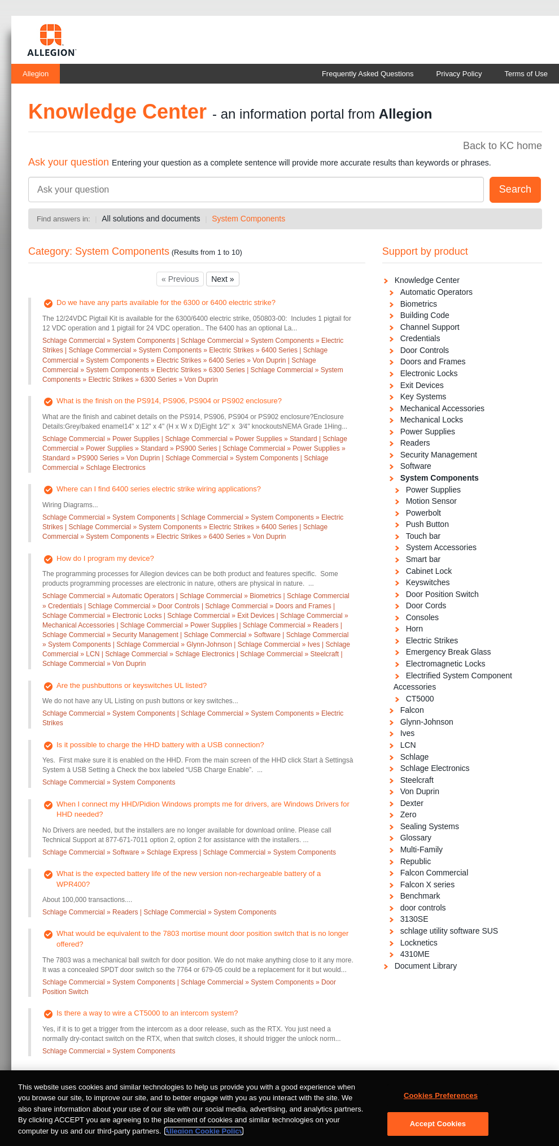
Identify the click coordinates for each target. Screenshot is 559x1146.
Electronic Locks (429, 373)
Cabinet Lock (429, 571)
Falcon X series (427, 884)
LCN (408, 745)
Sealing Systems (429, 826)
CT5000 (420, 698)
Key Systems (423, 396)
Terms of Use (526, 73)
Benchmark (420, 895)
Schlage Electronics (435, 768)
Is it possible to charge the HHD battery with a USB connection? (160, 744)
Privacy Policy (459, 73)
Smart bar (423, 559)
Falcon (412, 709)
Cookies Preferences (441, 1100)
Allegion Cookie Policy (203, 1135)
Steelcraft (417, 780)
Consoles (422, 617)
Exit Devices (422, 385)
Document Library (426, 965)
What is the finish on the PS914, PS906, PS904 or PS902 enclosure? (169, 400)
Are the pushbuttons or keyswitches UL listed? (131, 685)
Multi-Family (421, 849)
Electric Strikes (432, 640)
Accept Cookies (438, 1128)
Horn (414, 628)
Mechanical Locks (431, 419)
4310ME (415, 953)
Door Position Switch (442, 594)
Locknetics (419, 942)
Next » (222, 279)
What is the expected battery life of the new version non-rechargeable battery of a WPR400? (188, 878)
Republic (415, 861)
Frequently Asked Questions (368, 73)
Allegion (36, 73)
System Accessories (441, 547)
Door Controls (424, 350)
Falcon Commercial (434, 872)
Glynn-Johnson (426, 721)
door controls (423, 907)
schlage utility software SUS (449, 930)
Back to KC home (502, 145)
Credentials (420, 338)
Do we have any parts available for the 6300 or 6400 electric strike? (166, 302)
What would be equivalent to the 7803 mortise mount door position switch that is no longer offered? (202, 938)
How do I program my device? (105, 558)
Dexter (411, 803)
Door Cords (426, 605)
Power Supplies (427, 431)
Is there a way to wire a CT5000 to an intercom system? (147, 1013)
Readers (415, 442)
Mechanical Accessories (442, 408)
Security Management (438, 454)
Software (415, 465)
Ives (407, 733)
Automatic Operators (436, 292)
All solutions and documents (151, 218)
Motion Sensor (431, 501)
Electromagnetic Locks (446, 663)
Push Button (427, 524)
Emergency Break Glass (448, 651)
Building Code (424, 315)
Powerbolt (423, 512)
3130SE (414, 918)
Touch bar (423, 536)
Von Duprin (419, 791)
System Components (248, 218)
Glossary (415, 837)
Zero (408, 814)
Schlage (414, 756)
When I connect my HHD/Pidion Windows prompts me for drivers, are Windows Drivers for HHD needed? (203, 809)
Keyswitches (428, 582)
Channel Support (430, 327)
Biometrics (418, 303)
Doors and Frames (433, 361)
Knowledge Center (427, 280)
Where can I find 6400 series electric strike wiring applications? (158, 489)
